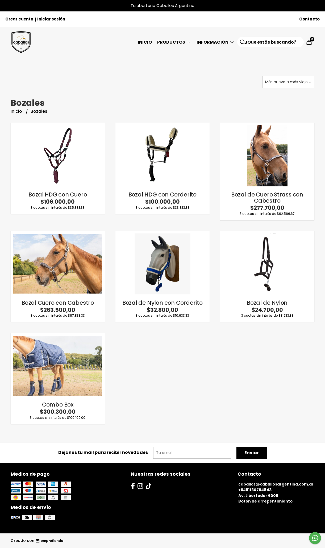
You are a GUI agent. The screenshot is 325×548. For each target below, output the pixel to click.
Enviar (251, 453)
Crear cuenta (19, 19)
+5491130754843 (255, 489)
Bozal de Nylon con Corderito (162, 303)
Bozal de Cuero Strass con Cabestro (267, 197)
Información (216, 42)
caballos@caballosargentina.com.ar (276, 484)
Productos (174, 42)
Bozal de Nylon (267, 303)
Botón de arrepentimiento (265, 501)
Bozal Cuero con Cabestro (58, 303)
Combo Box (57, 404)
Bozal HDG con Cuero (57, 194)
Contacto (309, 19)
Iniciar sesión (51, 19)
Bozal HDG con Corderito (162, 194)
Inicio (145, 42)
